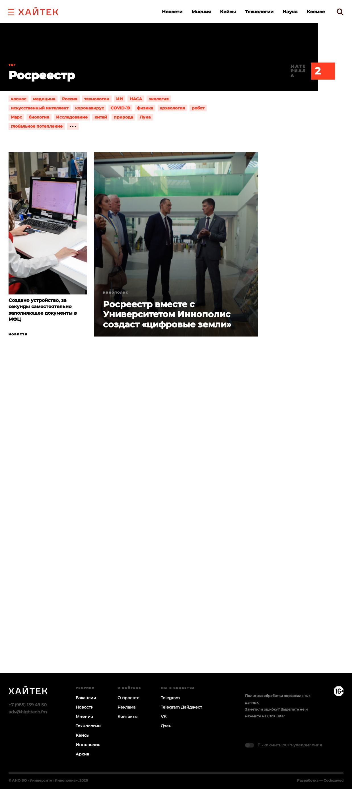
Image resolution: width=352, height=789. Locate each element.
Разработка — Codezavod (320, 780)
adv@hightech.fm (28, 712)
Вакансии (86, 697)
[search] (340, 11)
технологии (96, 98)
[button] (11, 11)
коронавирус (89, 108)
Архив (82, 754)
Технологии (259, 11)
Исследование (72, 117)
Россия (69, 98)
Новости (172, 11)
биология (39, 117)
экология (159, 98)
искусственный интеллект (39, 108)
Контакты (127, 716)
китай (100, 117)
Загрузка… (176, 527)
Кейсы (228, 11)
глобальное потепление (37, 126)
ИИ (119, 98)
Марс (16, 117)
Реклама (126, 707)
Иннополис (115, 292)
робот (198, 108)
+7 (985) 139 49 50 (28, 704)
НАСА (136, 98)
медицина (44, 98)
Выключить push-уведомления (290, 745)
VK (163, 716)
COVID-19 (120, 108)
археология (172, 108)
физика (145, 108)
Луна (145, 117)
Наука (290, 11)
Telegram (170, 697)
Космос (316, 11)
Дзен (166, 725)
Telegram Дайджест (181, 707)
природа (123, 117)
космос (18, 98)
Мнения (201, 11)
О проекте (128, 697)
